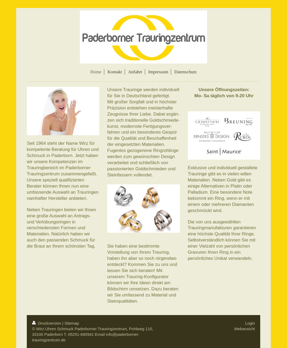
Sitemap (71, 323)
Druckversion (47, 323)
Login (250, 323)
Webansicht (244, 328)
